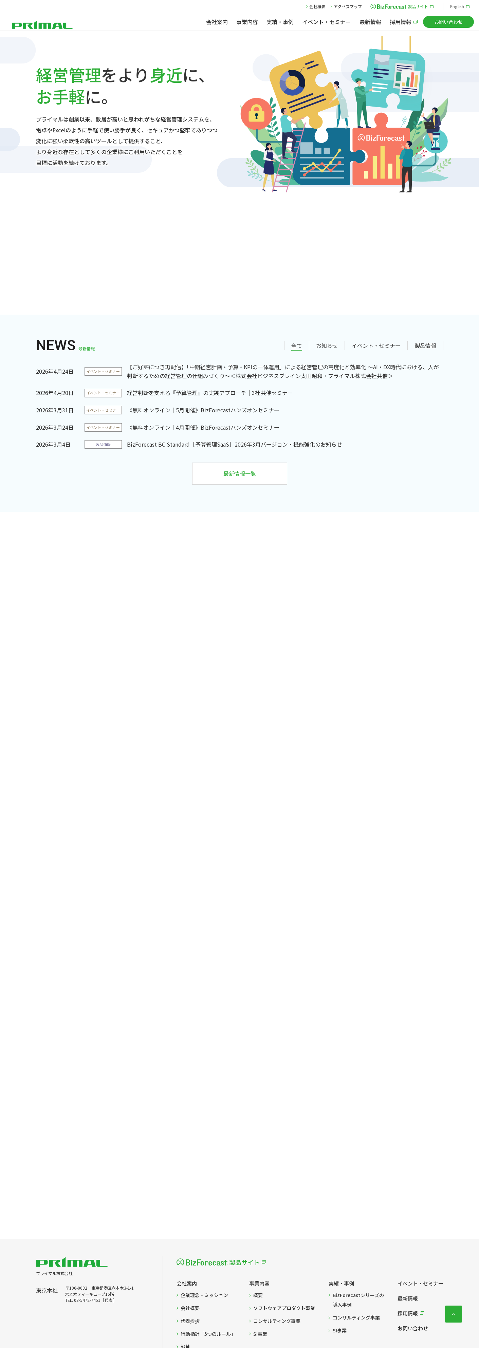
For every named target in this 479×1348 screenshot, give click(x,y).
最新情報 (370, 22)
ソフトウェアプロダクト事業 (284, 1235)
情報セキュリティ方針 (262, 1322)
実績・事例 (280, 22)
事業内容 (247, 22)
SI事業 (260, 1261)
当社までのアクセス (202, 1287)
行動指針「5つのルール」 (208, 1261)
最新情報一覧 (239, 401)
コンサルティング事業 (276, 1248)
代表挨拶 (190, 1248)
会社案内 (217, 22)
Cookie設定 (221, 1322)
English (457, 6)
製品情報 (425, 273)
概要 (258, 1222)
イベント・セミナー (326, 22)
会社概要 (317, 6)
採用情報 (400, 22)
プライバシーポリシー (141, 1322)
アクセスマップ (348, 6)
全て (296, 273)
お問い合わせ (448, 21)
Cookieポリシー (186, 1322)
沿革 (185, 1274)
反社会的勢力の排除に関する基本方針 (327, 1322)
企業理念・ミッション (204, 1222)
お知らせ (327, 273)
